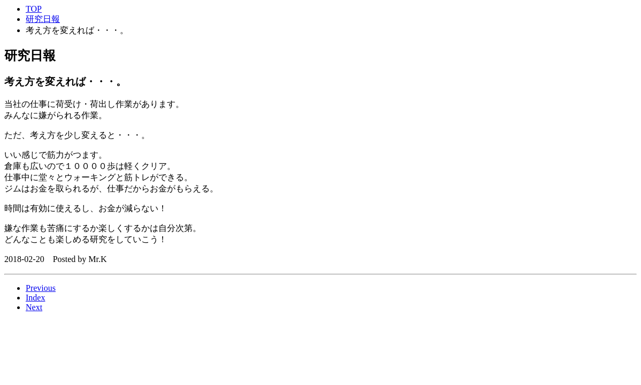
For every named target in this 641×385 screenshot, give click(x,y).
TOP (34, 8)
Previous (41, 287)
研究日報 (43, 19)
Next (34, 307)
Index (35, 297)
